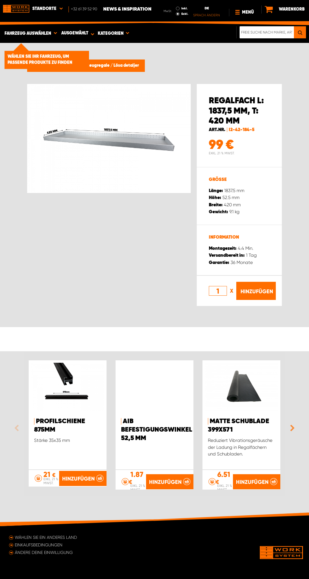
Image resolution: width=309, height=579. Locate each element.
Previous (18, 428)
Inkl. (184, 8)
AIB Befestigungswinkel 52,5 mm (156, 430)
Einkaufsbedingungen (38, 544)
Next (291, 428)
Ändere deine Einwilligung (44, 552)
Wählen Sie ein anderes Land (46, 537)
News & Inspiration (127, 9)
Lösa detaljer (126, 65)
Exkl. (184, 13)
